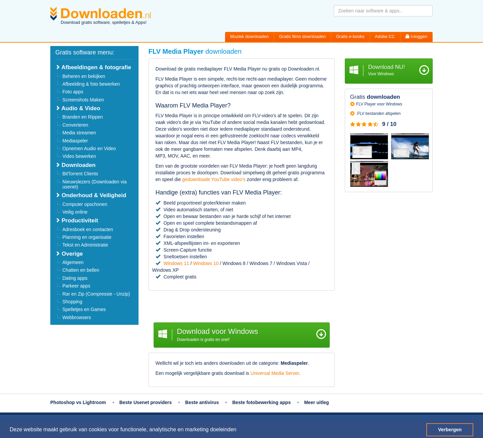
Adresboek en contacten (87, 229)
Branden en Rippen (82, 117)
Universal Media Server (275, 373)
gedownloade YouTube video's (214, 179)
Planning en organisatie (86, 237)
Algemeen (73, 262)
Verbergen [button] (450, 429)
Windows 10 (205, 263)
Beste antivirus (202, 402)
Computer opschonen (84, 204)
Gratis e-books (350, 36)
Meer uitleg (316, 402)
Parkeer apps (76, 286)
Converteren (75, 125)
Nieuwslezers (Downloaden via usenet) (94, 184)
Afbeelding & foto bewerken (91, 84)
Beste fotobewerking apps (261, 402)
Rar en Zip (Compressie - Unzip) (96, 294)
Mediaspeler (75, 140)
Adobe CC (385, 36)
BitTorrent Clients (80, 173)
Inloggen (417, 36)
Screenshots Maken (83, 99)
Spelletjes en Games (84, 309)
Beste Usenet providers (145, 402)
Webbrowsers (76, 317)
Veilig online (75, 212)
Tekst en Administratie (85, 245)
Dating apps (75, 278)
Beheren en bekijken (83, 76)
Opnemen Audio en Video (89, 148)
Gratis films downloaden (302, 36)
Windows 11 (176, 263)
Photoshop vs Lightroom (78, 402)
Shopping (72, 301)
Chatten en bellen (80, 270)
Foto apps (72, 91)
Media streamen (79, 132)
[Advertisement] (242, 307)
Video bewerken (79, 156)
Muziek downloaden (249, 36)
